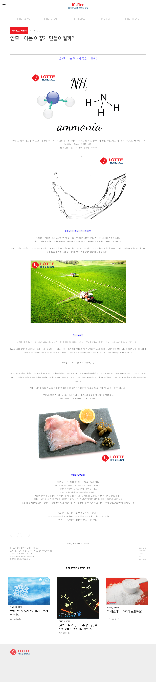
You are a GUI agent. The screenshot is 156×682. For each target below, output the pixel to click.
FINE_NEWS (24, 15)
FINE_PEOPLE (78, 15)
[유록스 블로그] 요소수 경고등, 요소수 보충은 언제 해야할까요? (30, 551)
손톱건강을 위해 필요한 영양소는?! (21, 556)
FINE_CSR (105, 15)
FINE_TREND (132, 15)
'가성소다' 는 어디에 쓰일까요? (19, 553)
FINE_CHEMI (51, 15)
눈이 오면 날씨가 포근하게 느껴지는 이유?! (23, 548)
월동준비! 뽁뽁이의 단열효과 (19, 559)
